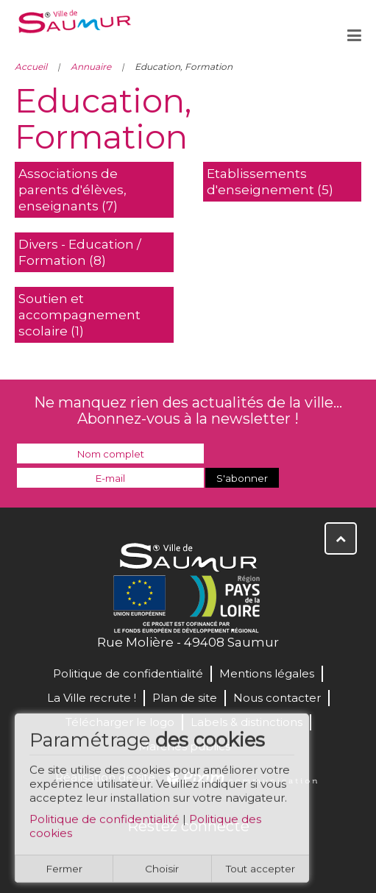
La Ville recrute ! (91, 698)
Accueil (31, 66)
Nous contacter (277, 698)
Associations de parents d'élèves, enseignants (72, 189)
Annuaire (91, 66)
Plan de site (184, 698)
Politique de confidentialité (104, 823)
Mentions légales (266, 673)
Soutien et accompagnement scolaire (79, 314)
